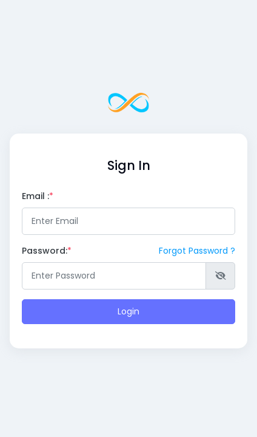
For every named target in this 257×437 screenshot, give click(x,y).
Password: (47, 251)
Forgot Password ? (197, 251)
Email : (35, 196)
